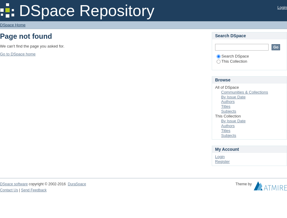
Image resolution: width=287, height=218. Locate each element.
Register (222, 161)
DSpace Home (13, 25)
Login (282, 7)
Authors (228, 101)
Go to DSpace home (18, 54)
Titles (226, 106)
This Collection (232, 61)
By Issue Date (233, 97)
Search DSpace (233, 56)
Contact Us (9, 190)
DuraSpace (77, 184)
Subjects (228, 111)
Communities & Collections (244, 92)
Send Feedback (34, 190)
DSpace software (14, 184)
